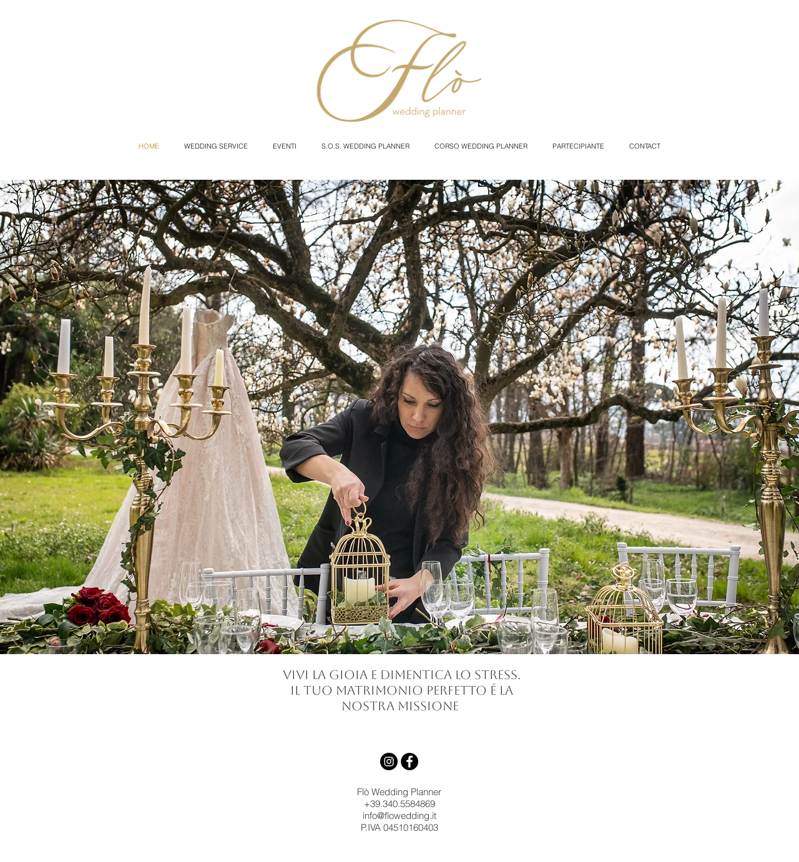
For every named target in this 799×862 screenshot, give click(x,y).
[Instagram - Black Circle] (389, 761)
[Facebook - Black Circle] (409, 761)
